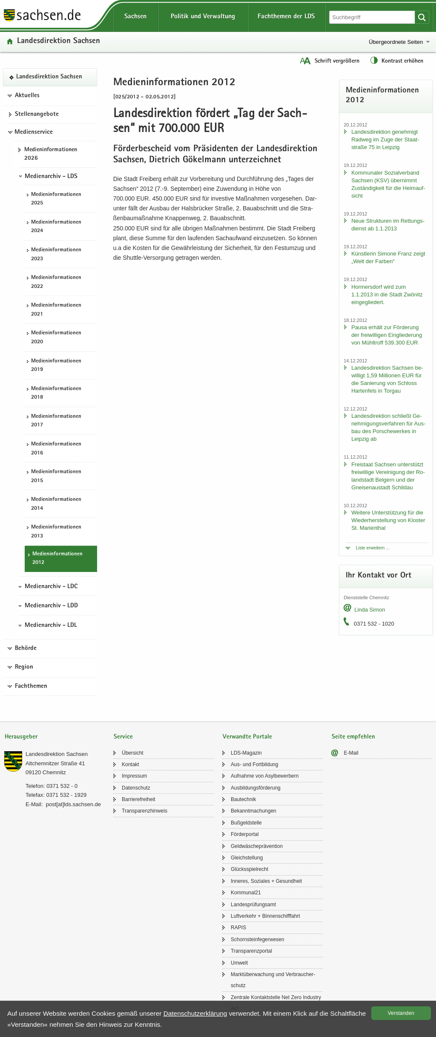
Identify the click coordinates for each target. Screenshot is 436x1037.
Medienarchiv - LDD (51, 606)
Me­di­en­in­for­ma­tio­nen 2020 (56, 337)
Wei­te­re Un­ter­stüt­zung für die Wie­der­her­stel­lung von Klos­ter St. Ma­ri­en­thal (388, 520)
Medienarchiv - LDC (51, 587)
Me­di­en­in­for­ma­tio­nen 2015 (56, 476)
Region (24, 667)
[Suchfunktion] (372, 17)
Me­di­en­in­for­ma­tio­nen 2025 (56, 199)
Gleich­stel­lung (247, 858)
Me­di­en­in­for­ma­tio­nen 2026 (50, 154)
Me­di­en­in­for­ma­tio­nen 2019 (56, 366)
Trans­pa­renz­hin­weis (144, 811)
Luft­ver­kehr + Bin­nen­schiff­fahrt (265, 916)
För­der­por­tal (244, 834)
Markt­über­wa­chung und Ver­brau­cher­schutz (273, 979)
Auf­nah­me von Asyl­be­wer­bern (264, 776)
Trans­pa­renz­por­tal (251, 951)
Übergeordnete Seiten (396, 42)
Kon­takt (130, 764)
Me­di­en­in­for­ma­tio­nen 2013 (56, 532)
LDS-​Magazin (246, 753)
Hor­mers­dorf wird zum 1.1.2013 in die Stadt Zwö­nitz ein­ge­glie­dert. (387, 294)
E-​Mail (351, 753)
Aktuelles (27, 95)
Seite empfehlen (353, 737)
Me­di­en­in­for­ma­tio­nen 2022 (56, 282)
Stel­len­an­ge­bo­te (37, 115)
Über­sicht (132, 753)
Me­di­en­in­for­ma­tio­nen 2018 (56, 393)
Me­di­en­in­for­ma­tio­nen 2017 (56, 421)
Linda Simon (369, 609)
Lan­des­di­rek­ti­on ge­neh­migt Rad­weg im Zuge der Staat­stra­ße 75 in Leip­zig (385, 139)
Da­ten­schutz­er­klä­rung (195, 1013)
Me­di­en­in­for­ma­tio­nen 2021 (56, 310)
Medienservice (33, 132)
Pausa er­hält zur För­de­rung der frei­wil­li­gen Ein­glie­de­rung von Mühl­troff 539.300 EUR (386, 335)
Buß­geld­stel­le (246, 823)
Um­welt (239, 963)
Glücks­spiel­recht (249, 869)
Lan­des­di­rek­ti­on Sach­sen (58, 41)
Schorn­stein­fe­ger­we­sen (257, 939)
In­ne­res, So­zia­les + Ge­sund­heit (266, 881)
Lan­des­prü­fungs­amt (253, 905)
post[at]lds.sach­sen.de (73, 804)
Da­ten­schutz (136, 788)
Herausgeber (21, 737)
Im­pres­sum (134, 776)
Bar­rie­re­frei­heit (138, 799)
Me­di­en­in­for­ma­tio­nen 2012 (57, 559)
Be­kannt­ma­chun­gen (253, 811)
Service (123, 737)
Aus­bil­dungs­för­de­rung (256, 788)
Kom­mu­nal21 (246, 893)
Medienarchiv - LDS (51, 177)
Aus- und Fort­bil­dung (254, 764)
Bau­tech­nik (243, 799)
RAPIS (238, 928)
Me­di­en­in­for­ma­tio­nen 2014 (56, 504)
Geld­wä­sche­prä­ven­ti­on (257, 846)
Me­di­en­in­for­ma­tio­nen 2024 (56, 227)
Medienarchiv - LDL (51, 626)
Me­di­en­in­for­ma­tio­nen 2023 (56, 254)
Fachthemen (31, 686)
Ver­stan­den (401, 1013)
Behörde (26, 648)
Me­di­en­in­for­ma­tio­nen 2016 (56, 449)
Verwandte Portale (247, 737)
